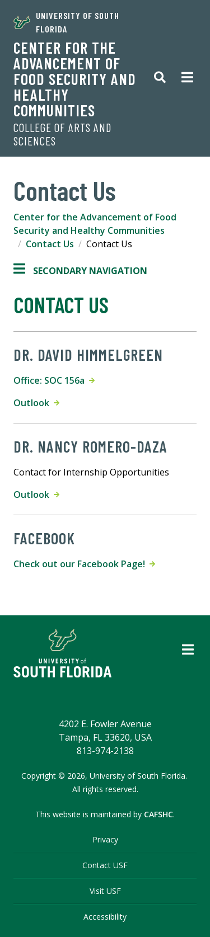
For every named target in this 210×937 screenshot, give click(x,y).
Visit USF (105, 891)
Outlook (36, 403)
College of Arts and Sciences (62, 134)
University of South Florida (66, 22)
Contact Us (50, 244)
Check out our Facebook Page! (84, 564)
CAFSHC (158, 814)
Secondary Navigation (80, 270)
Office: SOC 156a (54, 380)
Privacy (105, 839)
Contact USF (105, 865)
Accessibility (105, 916)
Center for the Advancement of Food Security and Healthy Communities (74, 79)
